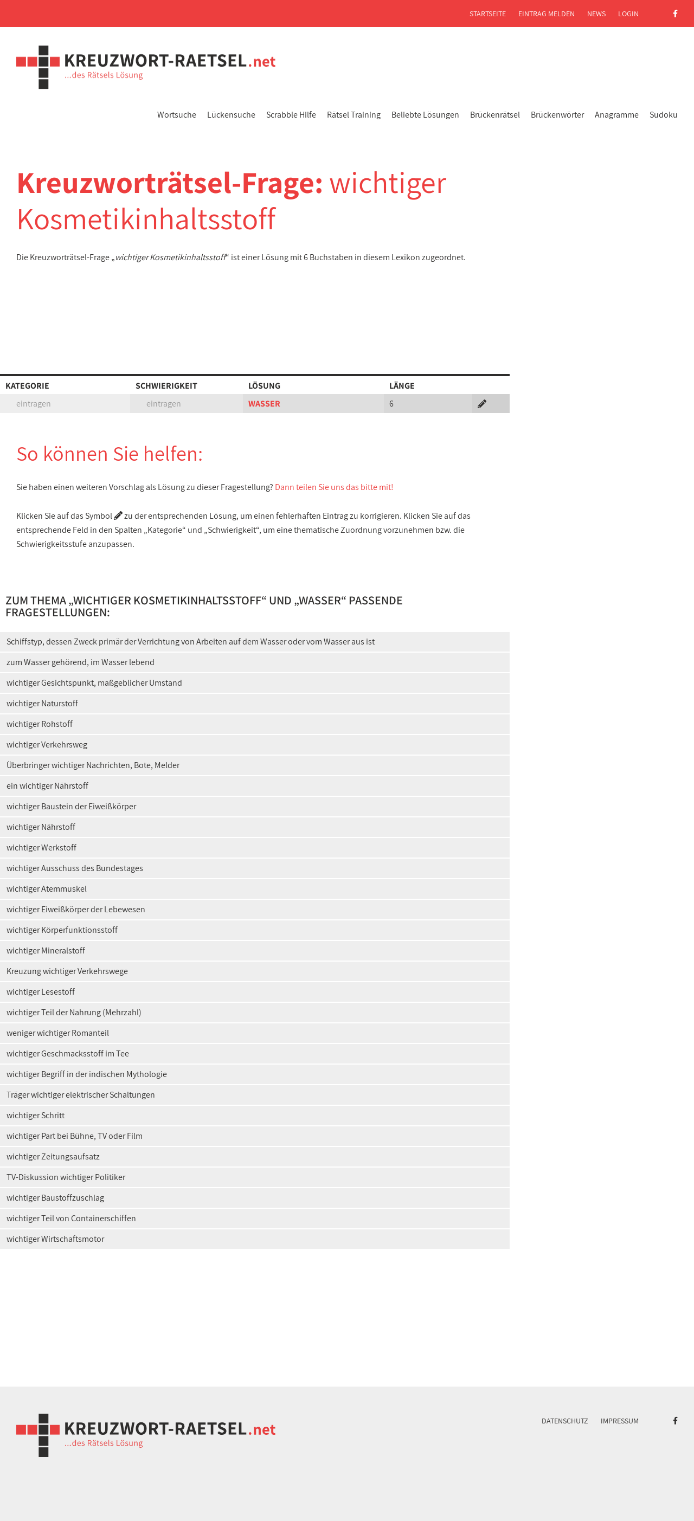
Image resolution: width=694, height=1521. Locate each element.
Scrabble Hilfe (291, 114)
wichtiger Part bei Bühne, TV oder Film (75, 1136)
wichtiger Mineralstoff (46, 950)
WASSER (264, 403)
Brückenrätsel (495, 114)
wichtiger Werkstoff (41, 847)
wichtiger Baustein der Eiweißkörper (71, 806)
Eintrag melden (546, 13)
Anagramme (617, 114)
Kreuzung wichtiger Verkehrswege (67, 971)
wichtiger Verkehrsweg (47, 744)
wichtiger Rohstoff (40, 724)
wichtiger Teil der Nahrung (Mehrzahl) (74, 1012)
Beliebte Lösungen (425, 114)
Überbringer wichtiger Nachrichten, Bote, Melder (93, 765)
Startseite (488, 13)
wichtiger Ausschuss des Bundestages (75, 868)
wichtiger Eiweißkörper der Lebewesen (76, 909)
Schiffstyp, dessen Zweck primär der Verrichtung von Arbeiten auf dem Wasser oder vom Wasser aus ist (191, 641)
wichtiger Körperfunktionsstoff (62, 930)
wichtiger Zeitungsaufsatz (53, 1156)
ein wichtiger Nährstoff (47, 785)
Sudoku (664, 114)
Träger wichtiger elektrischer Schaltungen (81, 1094)
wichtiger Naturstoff (42, 703)
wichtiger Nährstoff (41, 827)
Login (628, 13)
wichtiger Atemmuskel (47, 888)
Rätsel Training (354, 114)
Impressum (620, 1421)
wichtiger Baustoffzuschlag (55, 1197)
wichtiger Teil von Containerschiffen (71, 1218)
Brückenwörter (557, 114)
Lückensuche (231, 114)
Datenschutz (565, 1421)
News (596, 13)
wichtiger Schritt (36, 1115)
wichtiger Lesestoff (41, 991)
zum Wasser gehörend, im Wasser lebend (81, 662)
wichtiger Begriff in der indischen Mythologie (87, 1074)
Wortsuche (176, 114)
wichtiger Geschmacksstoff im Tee (68, 1053)
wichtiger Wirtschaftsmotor (55, 1239)
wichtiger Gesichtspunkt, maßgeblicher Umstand (94, 682)
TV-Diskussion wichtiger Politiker (66, 1177)
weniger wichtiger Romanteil (58, 1033)
